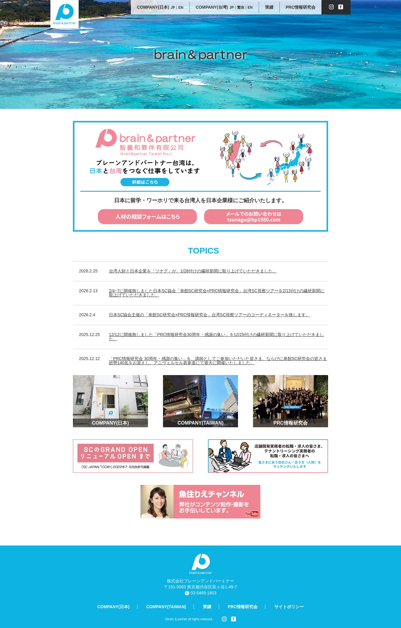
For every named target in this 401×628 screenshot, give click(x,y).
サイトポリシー (289, 606)
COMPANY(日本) (113, 606)
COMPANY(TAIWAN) (166, 606)
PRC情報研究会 (243, 606)
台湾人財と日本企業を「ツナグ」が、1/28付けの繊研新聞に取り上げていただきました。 (193, 271)
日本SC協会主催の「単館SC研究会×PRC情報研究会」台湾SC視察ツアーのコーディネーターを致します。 (209, 314)
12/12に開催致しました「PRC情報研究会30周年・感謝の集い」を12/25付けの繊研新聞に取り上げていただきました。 (216, 336)
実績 (207, 606)
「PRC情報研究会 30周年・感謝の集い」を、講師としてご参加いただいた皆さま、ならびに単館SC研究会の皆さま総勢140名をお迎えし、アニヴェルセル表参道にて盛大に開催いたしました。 (218, 360)
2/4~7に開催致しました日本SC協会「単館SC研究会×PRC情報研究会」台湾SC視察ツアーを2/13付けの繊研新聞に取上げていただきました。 (216, 292)
